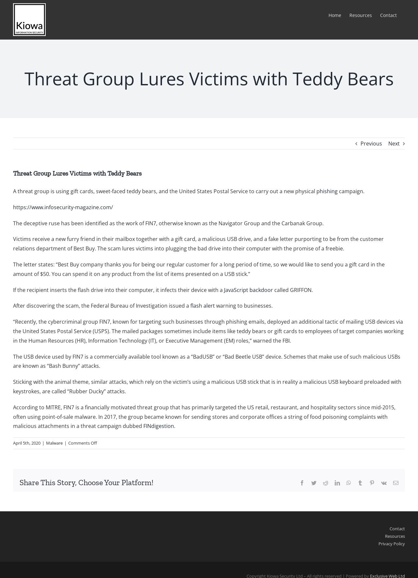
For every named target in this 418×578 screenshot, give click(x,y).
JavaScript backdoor (248, 290)
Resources (395, 536)
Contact (397, 529)
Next (394, 143)
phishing (327, 191)
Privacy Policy (391, 544)
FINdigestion (158, 426)
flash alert (202, 305)
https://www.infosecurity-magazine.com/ (63, 207)
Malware (54, 443)
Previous (371, 143)
